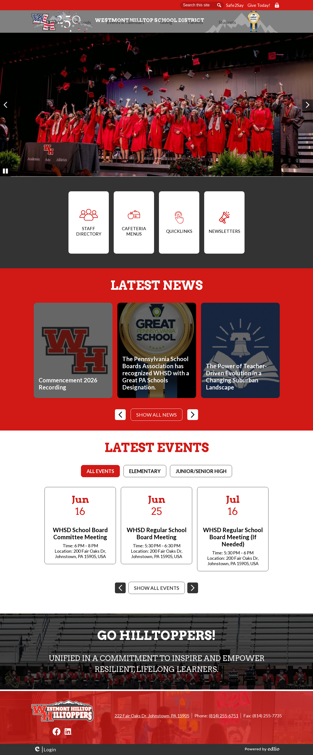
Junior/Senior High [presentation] (201, 472)
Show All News (156, 416)
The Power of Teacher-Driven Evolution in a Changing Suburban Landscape (236, 378)
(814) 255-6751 (223, 715)
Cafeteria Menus (134, 224)
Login (45, 749)
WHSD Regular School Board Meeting (157, 535)
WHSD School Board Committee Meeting (80, 535)
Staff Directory (88, 224)
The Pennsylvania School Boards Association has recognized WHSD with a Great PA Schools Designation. (155, 374)
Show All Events (156, 589)
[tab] (100, 472)
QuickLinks (179, 224)
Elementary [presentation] (145, 472)
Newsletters (224, 224)
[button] (103, 28)
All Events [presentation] (100, 472)
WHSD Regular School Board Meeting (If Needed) (233, 538)
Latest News (156, 287)
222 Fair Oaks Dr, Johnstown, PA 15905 (151, 715)
